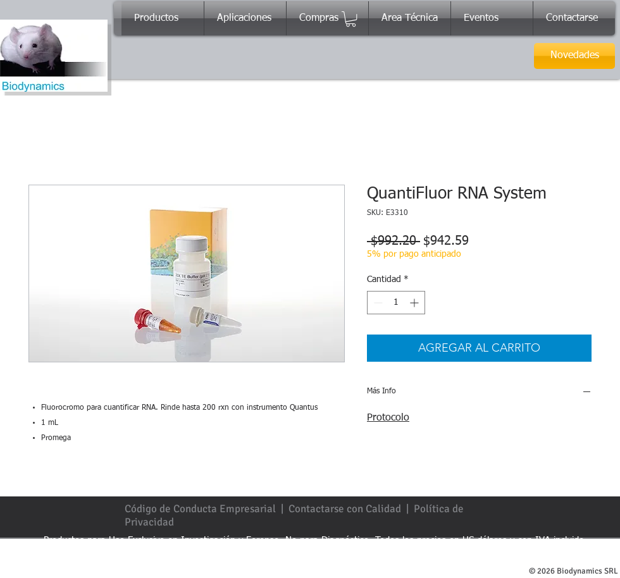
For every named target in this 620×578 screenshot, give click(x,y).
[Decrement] (377, 303)
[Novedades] (574, 56)
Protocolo (388, 418)
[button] (351, 19)
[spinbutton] (396, 303)
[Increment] (415, 303)
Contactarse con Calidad (344, 508)
